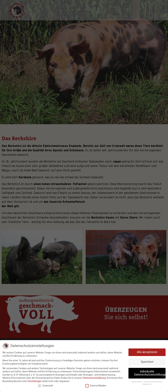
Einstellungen (35, 381)
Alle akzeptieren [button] (147, 352)
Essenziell (45, 385)
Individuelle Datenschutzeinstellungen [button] (150, 373)
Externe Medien (95, 385)
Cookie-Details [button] (137, 382)
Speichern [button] (147, 361)
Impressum (147, 384)
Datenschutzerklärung (94, 378)
